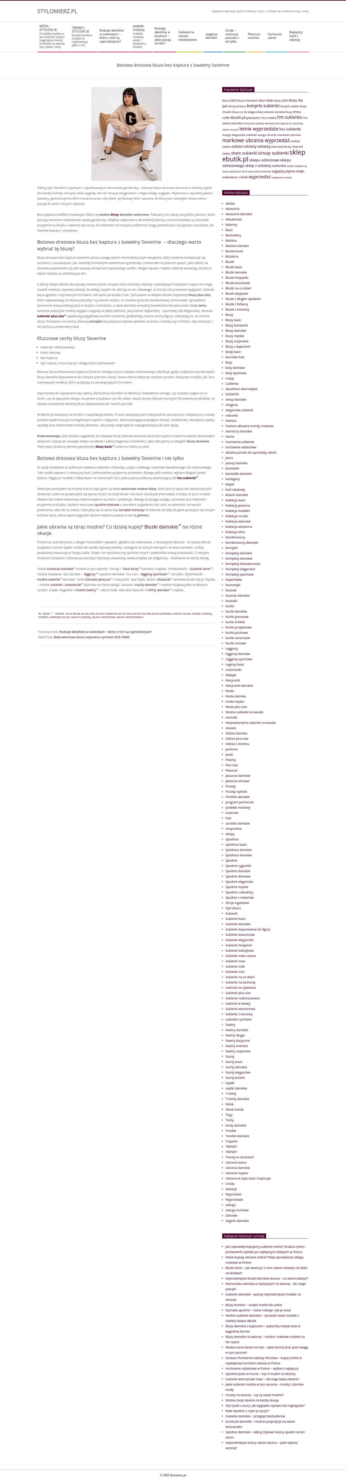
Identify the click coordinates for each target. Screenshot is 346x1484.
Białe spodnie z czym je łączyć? (247, 1411)
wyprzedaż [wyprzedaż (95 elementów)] (260, 177)
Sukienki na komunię (240, 982)
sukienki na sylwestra (241, 988)
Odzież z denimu (237, 744)
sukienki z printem (239, 1019)
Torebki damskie (237, 1136)
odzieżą (207, 613)
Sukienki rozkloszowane (243, 998)
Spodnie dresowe (238, 876)
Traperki (231, 1141)
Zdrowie (231, 1215)
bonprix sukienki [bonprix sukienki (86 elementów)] (263, 106)
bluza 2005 (88, 613)
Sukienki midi (235, 966)
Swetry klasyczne (238, 1040)
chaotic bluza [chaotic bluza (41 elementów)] (230, 112)
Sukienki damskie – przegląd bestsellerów (255, 1416)
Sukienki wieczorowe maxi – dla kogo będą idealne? (262, 1379)
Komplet (232, 548)
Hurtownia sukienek (240, 442)
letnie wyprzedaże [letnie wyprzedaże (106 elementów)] (258, 128)
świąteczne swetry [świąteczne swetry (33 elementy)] (281, 177)
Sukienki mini (235, 972)
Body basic (233, 352)
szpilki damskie (236, 1088)
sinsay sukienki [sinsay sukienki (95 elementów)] (273, 153)
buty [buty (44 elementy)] (303, 106)
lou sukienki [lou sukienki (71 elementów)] (290, 129)
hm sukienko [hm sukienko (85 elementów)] (289, 117)
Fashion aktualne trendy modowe (250, 426)
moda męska (235, 701)
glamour (143, 515)
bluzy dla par (142, 613)
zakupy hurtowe (237, 1210)
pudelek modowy (238, 807)
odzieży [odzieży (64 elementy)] (250, 146)
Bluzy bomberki (237, 325)
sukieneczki (74, 585)
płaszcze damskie (238, 776)
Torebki (231, 1131)
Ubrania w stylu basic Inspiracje (248, 1178)
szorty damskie (236, 1067)
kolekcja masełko (238, 511)
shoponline (234, 829)
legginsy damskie (238, 654)
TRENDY (231, 1146)
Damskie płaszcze (98, 579)
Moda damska (236, 696)
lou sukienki (187, 478)
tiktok (230, 1104)
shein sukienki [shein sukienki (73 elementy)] (244, 153)
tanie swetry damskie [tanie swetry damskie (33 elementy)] (259, 171)
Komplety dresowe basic (243, 564)
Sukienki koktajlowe (240, 950)
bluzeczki (164, 579)
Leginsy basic (235, 664)
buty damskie (235, 368)
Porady (231, 786)
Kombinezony (235, 537)
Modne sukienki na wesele (244, 712)
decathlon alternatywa (242, 389)
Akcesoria (232, 209)
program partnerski (240, 802)
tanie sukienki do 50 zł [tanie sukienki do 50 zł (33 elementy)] (234, 171)
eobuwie (232, 415)
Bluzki (230, 262)
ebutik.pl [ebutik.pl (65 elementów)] (237, 117)
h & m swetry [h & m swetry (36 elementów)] (268, 117)
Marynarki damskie (239, 685)
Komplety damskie (239, 553)
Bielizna (231, 240)
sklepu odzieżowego (130, 617)
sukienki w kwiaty (238, 1003)
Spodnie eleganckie (239, 882)
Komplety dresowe (239, 558)
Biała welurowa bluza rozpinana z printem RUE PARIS (92, 637)
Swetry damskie (237, 1030)
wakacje (231, 1189)
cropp (230, 378)
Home (230, 436)
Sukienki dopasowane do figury (248, 929)
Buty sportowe (236, 373)
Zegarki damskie (237, 1221)
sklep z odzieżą (81, 617)
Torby (230, 1120)
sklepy (230, 834)
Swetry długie (235, 1035)
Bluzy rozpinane (237, 341)
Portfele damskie (238, 797)
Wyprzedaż (233, 1194)
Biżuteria (232, 256)
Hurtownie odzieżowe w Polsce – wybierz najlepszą (262, 1368)
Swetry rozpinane (238, 1051)
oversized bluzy (59, 617)
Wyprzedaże (234, 1199)
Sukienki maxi (235, 961)
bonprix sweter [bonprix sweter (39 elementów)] (289, 106)
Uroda (230, 1184)
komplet (96, 321)
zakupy (231, 1205)
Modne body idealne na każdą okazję (252, 1400)
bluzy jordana (161, 613)
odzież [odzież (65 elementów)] (237, 146)
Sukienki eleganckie (240, 940)
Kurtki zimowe (236, 643)
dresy (114, 214)
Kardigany (233, 479)
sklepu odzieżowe (103, 617)
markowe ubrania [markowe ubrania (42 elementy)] (289, 135)
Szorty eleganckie (238, 1072)
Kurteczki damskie (61, 569)
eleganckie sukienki (239, 410)
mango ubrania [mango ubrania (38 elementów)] (267, 135)
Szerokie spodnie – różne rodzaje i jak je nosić (258, 1310)
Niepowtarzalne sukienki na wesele (251, 723)
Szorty (230, 1056)
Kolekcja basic (236, 500)
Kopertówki (234, 580)
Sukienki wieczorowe (240, 1009)
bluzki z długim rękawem (243, 299)
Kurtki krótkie (235, 622)
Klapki (230, 484)
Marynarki (233, 680)
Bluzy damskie (236, 331)
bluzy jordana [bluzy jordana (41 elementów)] (237, 106)
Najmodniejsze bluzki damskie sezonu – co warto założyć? (267, 1278)
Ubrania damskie (238, 1168)
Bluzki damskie (162, 526)
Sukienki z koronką (239, 1014)
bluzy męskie (235, 336)
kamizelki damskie (239, 474)
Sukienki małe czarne (241, 956)
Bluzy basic (233, 320)
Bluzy (229, 315)
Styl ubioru (233, 908)
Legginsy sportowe (239, 659)
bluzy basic (105, 446)
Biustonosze (234, 251)
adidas (230, 203)
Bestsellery (233, 235)
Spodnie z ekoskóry (239, 892)
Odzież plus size (237, 738)
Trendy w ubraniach (240, 1157)
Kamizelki (232, 468)
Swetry (230, 1025)
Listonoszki (233, 670)
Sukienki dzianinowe (240, 935)
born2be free (235, 357)
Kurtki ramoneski (238, 638)
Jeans (229, 458)
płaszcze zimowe (237, 781)
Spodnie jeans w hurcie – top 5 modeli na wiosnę (260, 1374)
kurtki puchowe (237, 633)
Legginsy (232, 648)
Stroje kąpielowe (237, 903)
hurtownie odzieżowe (241, 447)
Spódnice (232, 839)
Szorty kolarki (235, 1078)
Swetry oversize (237, 1046)
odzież (196, 613)
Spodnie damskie (238, 871)
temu (202, 305)
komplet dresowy (131, 510)
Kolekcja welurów (238, 521)
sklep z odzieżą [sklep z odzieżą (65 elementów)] (258, 165)
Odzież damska (236, 733)
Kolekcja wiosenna (239, 527)
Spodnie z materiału (240, 897)
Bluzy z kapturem (238, 346)
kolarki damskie (237, 495)
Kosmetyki (233, 585)
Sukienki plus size (238, 993)
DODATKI (232, 394)
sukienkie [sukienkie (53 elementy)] (279, 165)
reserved (232, 813)
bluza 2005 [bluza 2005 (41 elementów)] (229, 100)
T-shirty (231, 1093)
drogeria (232, 405)
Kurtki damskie (236, 611)
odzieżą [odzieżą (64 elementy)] (263, 146)
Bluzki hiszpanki (237, 278)
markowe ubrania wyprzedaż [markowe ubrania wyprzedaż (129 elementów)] (256, 140)
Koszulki (231, 601)
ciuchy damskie (147, 585)
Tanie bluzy (131, 569)
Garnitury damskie (239, 431)
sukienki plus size (51, 316)
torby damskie (236, 1125)
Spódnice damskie (239, 850)
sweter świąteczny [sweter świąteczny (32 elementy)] (297, 166)
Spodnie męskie (237, 887)
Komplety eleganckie (240, 569)
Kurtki (230, 606)
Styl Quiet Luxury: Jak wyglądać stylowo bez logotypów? (265, 1405)
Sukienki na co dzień (240, 977)
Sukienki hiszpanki (239, 945)
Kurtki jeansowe (237, 617)
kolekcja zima (235, 532)
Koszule (231, 590)
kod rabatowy (235, 489)
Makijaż (231, 675)
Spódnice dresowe (239, 855)
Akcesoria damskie (239, 214)
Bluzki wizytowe (237, 293)
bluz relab (73, 613)
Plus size (232, 765)
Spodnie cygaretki (238, 866)
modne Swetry (86, 590)
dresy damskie (236, 399)
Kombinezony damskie (242, 542)
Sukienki (232, 913)
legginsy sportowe (155, 574)
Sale (228, 818)
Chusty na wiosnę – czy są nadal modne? (255, 1395)
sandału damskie (238, 823)
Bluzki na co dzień (238, 288)
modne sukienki (49, 579)
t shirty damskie (158, 590)
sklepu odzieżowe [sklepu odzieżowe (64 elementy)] (264, 159)
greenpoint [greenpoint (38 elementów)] (253, 118)
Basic (229, 230)
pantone (232, 749)
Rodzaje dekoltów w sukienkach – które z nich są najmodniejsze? (105, 632)
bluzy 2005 (125, 613)
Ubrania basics (236, 1162)
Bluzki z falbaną (237, 304)
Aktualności (234, 219)
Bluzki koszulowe (238, 283)
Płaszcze (231, 770)
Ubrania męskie (237, 1173)
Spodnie (231, 860)
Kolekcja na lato (237, 516)
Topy (229, 1115)
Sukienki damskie (238, 924)
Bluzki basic (234, 267)
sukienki (56, 585)
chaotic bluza (181, 613)
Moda (46, 613)
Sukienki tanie (201, 569)
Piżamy (231, 760)
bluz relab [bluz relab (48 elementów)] (266, 100)
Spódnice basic (236, 844)
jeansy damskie (237, 463)
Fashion (231, 421)
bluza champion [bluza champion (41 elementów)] (247, 100)
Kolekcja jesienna (238, 505)
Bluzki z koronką (237, 309)
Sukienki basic (236, 919)
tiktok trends (235, 1109)
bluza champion (106, 613)
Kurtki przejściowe (239, 627)
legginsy (90, 574)
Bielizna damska (237, 246)
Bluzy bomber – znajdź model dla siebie (254, 1305)
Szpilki (230, 1083)
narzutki (231, 717)
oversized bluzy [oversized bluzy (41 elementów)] (281, 147)
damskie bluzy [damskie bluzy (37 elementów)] (283, 112)
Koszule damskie (238, 595)
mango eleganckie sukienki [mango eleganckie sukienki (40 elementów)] (239, 135)
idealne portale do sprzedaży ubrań (251, 452)
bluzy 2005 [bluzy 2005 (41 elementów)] (281, 100)
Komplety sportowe (240, 574)
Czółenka (232, 383)
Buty (229, 362)
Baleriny (231, 225)
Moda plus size (236, 707)
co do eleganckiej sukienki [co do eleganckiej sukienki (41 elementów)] (257, 112)
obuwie (231, 728)
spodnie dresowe (107, 504)
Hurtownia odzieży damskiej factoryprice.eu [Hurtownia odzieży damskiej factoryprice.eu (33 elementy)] (267, 123)
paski (229, 754)
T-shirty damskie (237, 1099)
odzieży (43, 617)
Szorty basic (234, 1062)
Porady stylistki (236, 791)
